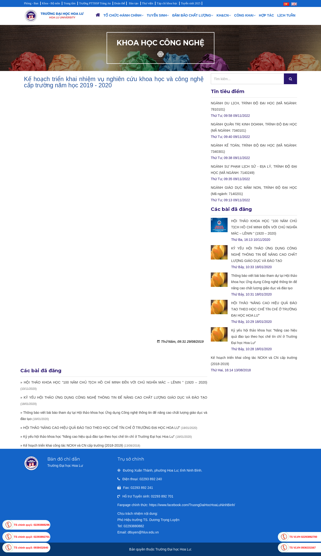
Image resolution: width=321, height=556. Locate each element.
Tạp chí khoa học (167, 3)
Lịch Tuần (286, 15)
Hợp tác (266, 15)
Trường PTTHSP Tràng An (95, 3)
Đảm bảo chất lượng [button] (192, 15)
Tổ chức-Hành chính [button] (123, 15)
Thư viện (147, 3)
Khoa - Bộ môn (51, 3)
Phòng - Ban (31, 3)
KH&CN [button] (224, 15)
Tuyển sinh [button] (158, 15)
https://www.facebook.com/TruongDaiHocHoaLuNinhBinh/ (192, 505)
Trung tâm (69, 3)
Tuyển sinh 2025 (191, 3)
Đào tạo (133, 3)
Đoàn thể (119, 3)
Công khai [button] (245, 15)
